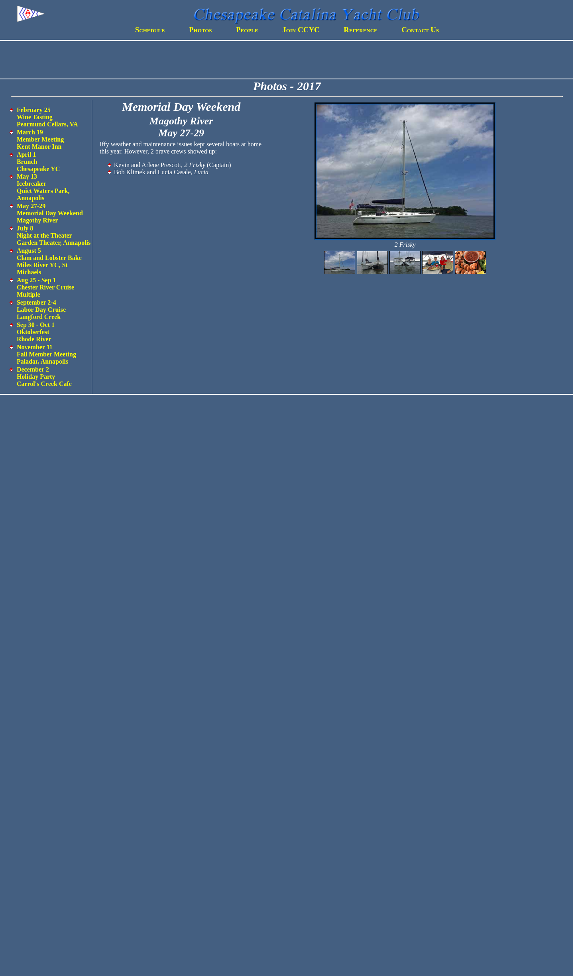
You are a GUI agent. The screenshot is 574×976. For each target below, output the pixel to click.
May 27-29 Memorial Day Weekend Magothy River (50, 213)
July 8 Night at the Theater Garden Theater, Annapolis (53, 235)
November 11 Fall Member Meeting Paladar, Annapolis (46, 354)
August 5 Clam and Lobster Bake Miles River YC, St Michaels (49, 261)
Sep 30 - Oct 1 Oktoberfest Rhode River (36, 331)
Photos (200, 30)
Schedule (150, 30)
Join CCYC (301, 30)
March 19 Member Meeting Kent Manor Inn (40, 139)
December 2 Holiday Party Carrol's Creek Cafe (44, 376)
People (247, 30)
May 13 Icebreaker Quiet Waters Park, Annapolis (43, 187)
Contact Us (420, 30)
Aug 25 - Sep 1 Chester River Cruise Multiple (45, 287)
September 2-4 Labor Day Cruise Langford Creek (41, 309)
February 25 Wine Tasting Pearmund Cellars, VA (47, 117)
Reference (360, 30)
